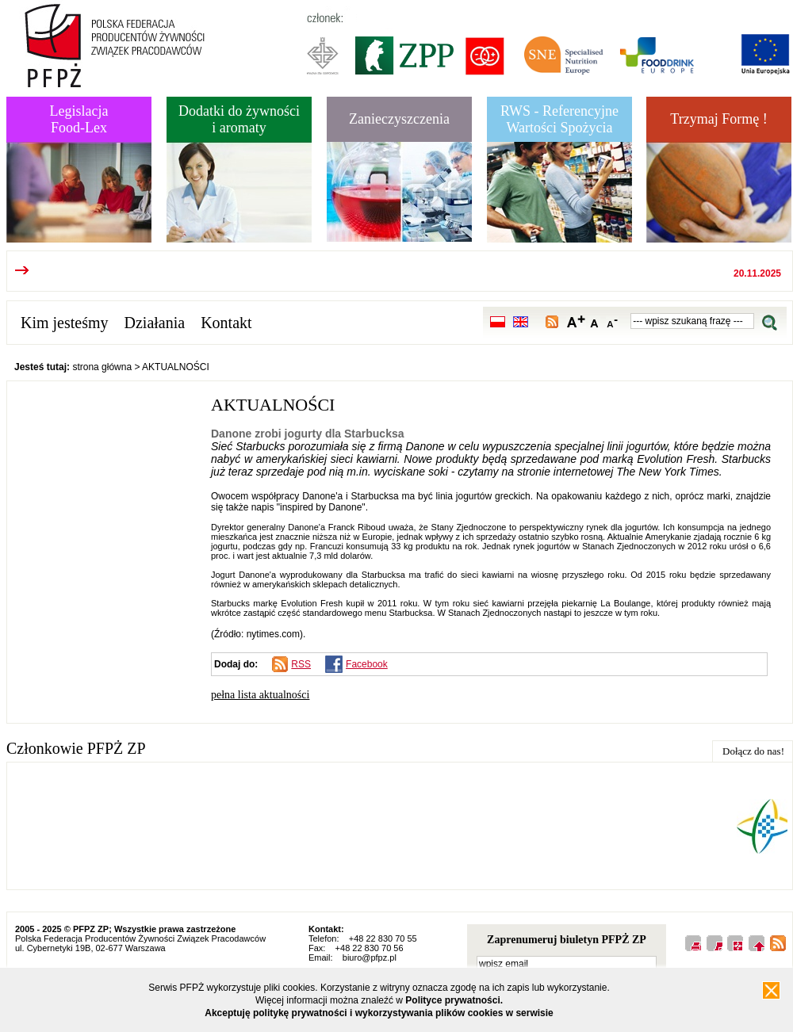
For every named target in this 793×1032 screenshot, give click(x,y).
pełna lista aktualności (260, 695)
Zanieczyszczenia (399, 119)
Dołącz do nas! (753, 751)
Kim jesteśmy (65, 322)
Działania (155, 322)
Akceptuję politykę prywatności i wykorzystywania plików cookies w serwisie (379, 1013)
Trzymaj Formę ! (718, 119)
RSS (301, 664)
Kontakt (226, 322)
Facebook (367, 664)
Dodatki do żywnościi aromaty (239, 119)
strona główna (102, 367)
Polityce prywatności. (454, 1000)
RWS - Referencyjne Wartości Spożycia (559, 119)
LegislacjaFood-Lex (79, 119)
